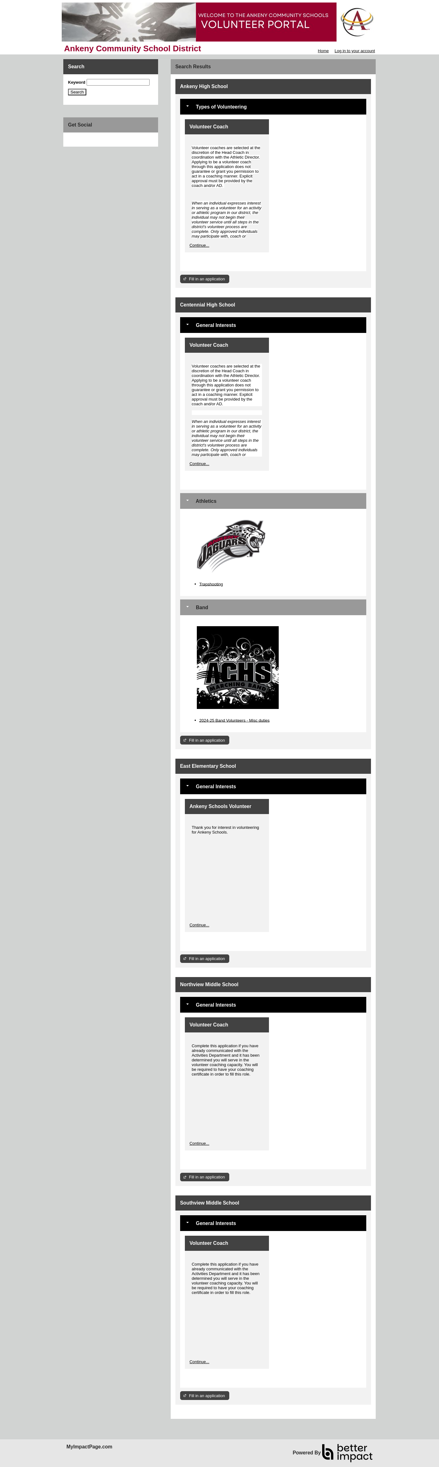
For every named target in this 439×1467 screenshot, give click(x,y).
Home (323, 50)
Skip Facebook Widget (88, 139)
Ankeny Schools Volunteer (220, 806)
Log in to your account (355, 50)
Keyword (76, 82)
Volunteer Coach (209, 126)
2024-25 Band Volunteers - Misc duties (234, 720)
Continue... (199, 245)
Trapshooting (211, 584)
